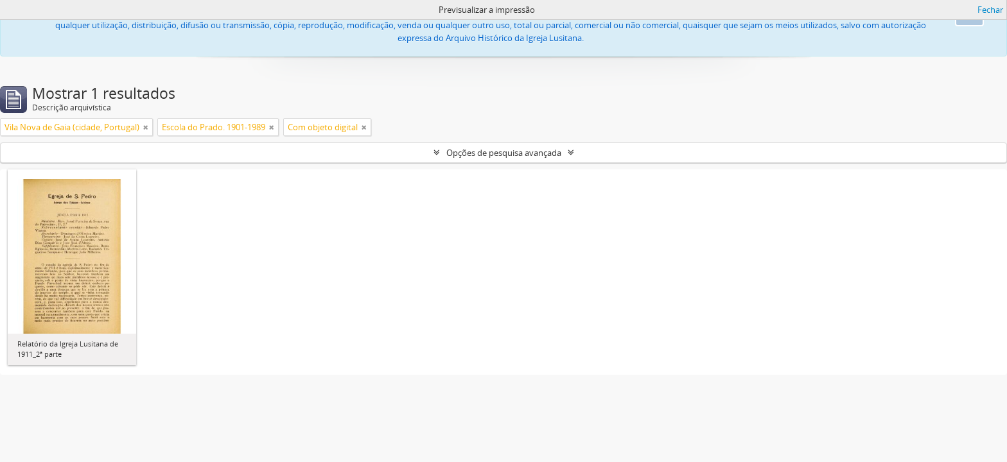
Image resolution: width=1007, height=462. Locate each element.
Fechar (990, 9)
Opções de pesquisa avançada (503, 152)
